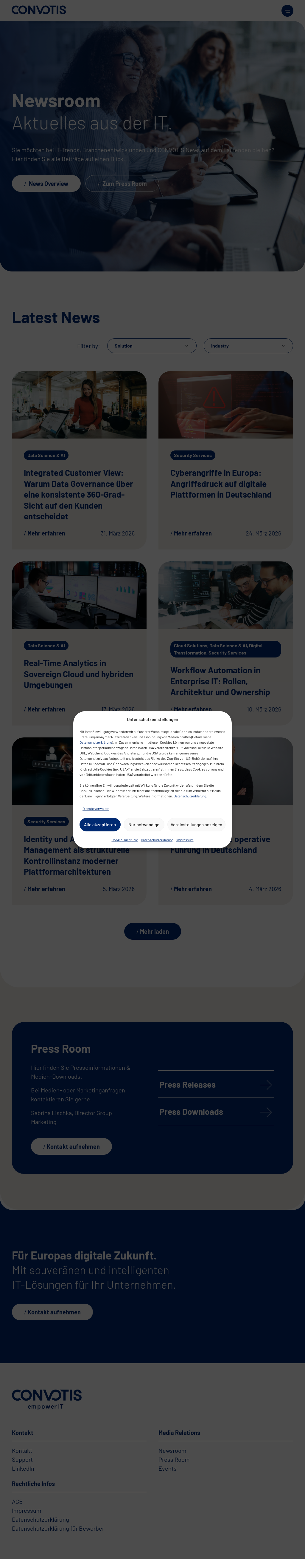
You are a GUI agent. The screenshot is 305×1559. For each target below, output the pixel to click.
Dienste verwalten (96, 808)
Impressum (185, 839)
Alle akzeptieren (100, 824)
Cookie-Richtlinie (125, 839)
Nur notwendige (143, 824)
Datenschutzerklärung (96, 742)
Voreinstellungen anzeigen (196, 824)
